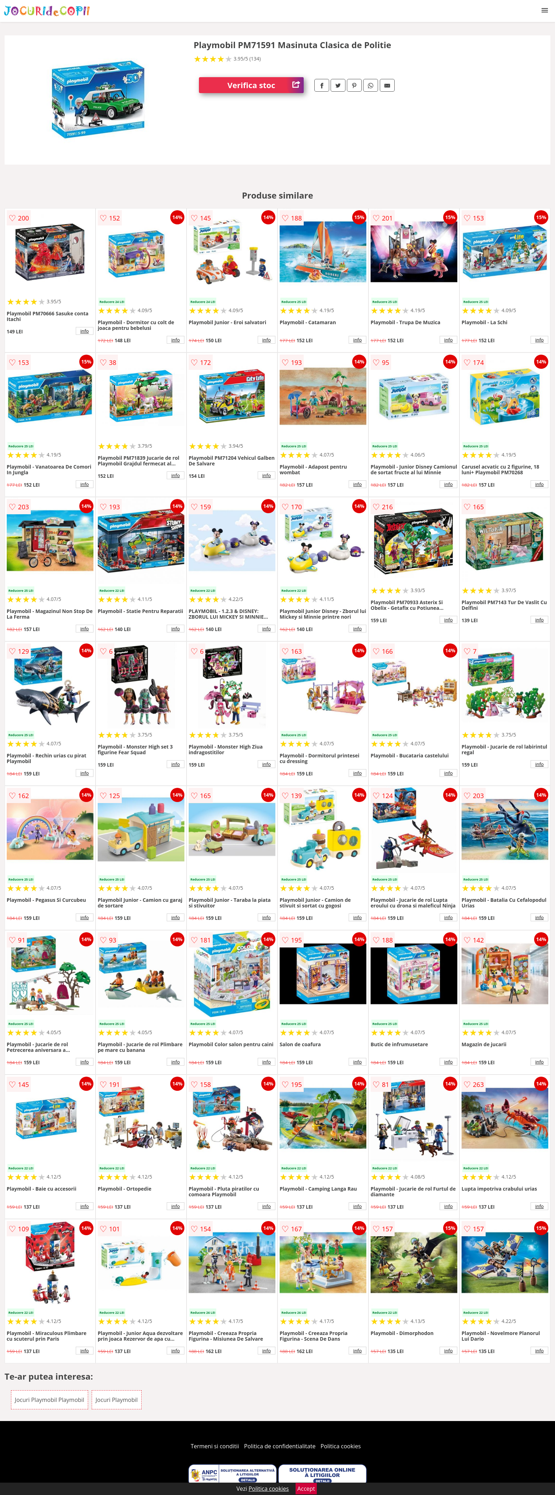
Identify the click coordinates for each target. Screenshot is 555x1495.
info (84, 331)
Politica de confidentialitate (280, 1446)
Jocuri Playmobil (117, 1400)
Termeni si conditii (215, 1446)
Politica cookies (341, 1446)
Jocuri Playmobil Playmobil (49, 1400)
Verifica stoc (265, 85)
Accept (306, 1489)
